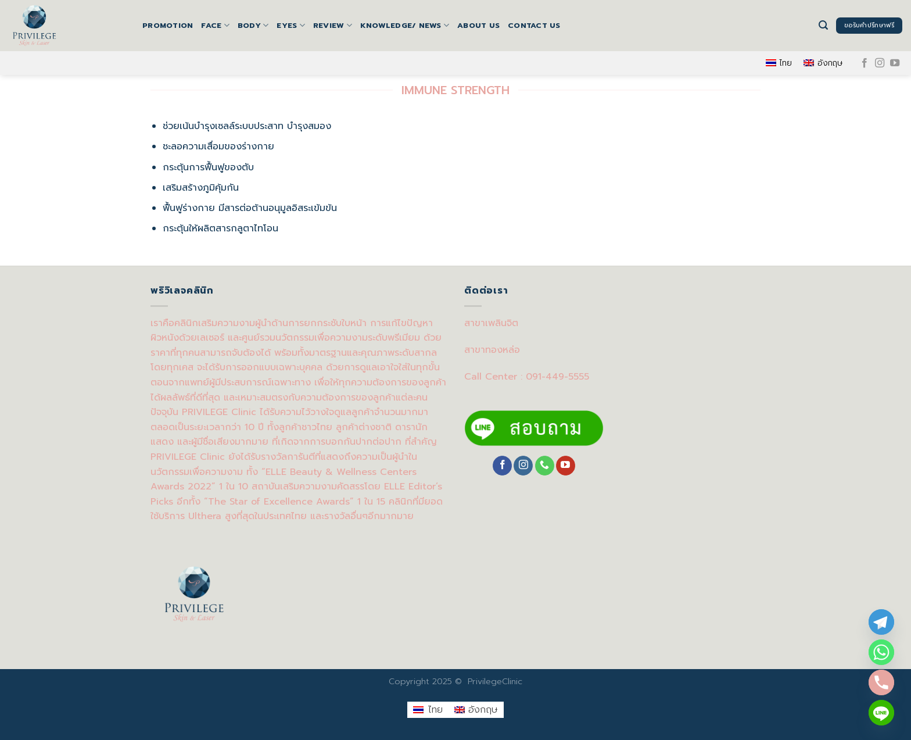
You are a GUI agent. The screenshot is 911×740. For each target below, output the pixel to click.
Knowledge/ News (404, 25)
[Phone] (881, 682)
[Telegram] (881, 622)
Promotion (167, 25)
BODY (253, 25)
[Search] (823, 25)
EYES (290, 25)
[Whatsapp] (881, 652)
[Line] (881, 712)
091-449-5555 (557, 377)
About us (478, 25)
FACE (215, 25)
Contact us (534, 25)
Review (332, 25)
